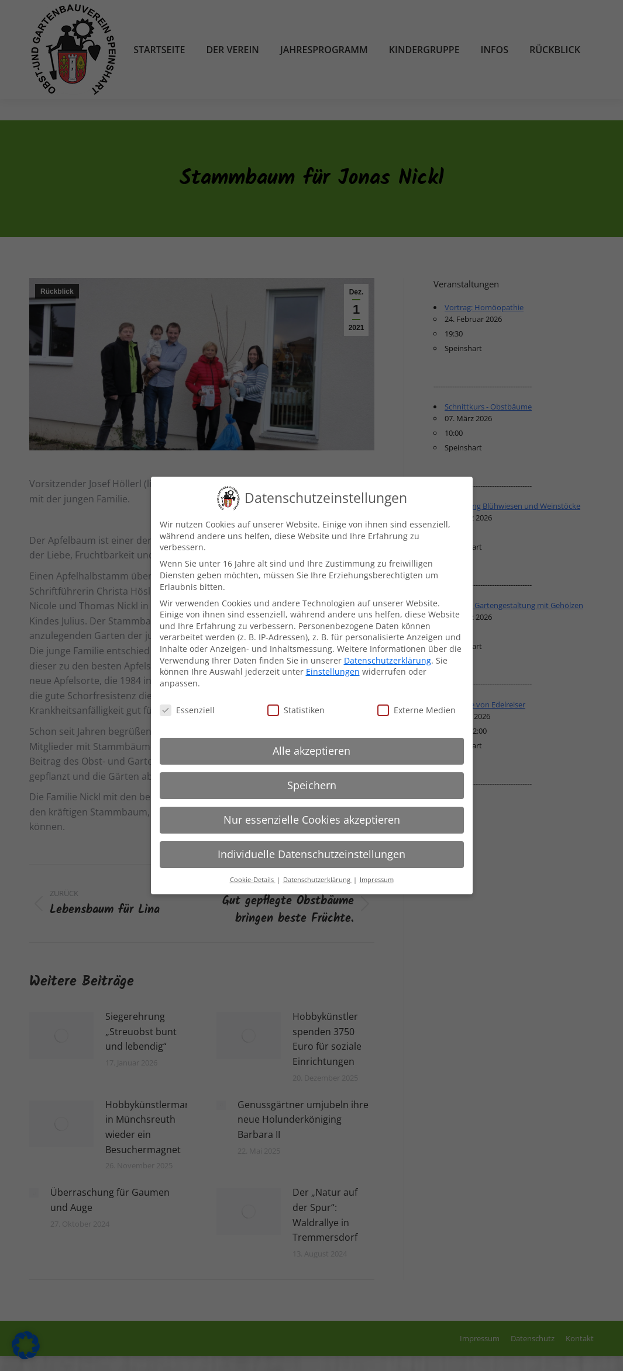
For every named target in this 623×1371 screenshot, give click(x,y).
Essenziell (187, 710)
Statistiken (296, 710)
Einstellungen (333, 671)
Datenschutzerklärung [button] (317, 880)
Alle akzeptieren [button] (311, 751)
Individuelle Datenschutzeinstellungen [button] (311, 854)
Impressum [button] (377, 880)
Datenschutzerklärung (387, 660)
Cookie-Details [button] (253, 880)
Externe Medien (416, 710)
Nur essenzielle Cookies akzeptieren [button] (311, 820)
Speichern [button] (311, 785)
